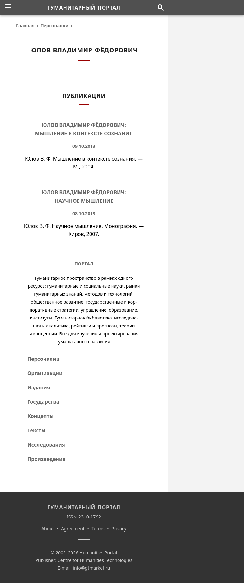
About (47, 528)
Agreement (73, 528)
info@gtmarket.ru (91, 568)
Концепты (40, 416)
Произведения (46, 459)
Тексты (36, 430)
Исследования (46, 444)
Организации (45, 373)
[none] (8, 7)
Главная (25, 26)
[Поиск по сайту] (160, 7)
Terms (98, 528)
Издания (38, 387)
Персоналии (54, 26)
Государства (43, 401)
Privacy (119, 528)
